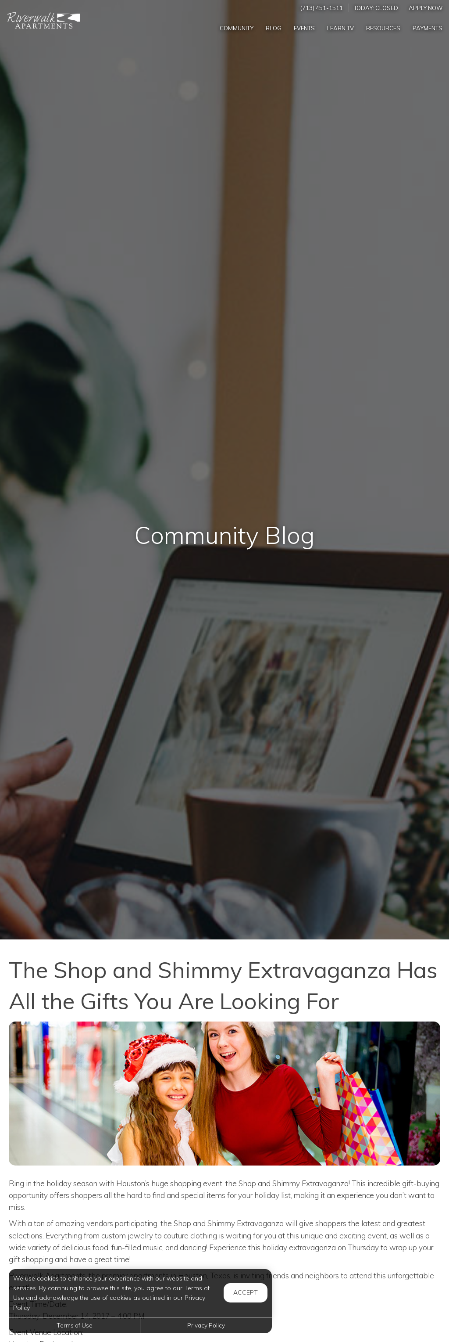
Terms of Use (75, 1325)
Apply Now (426, 7)
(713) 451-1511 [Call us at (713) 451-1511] (321, 7)
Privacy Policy (206, 1325)
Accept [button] (245, 1292)
